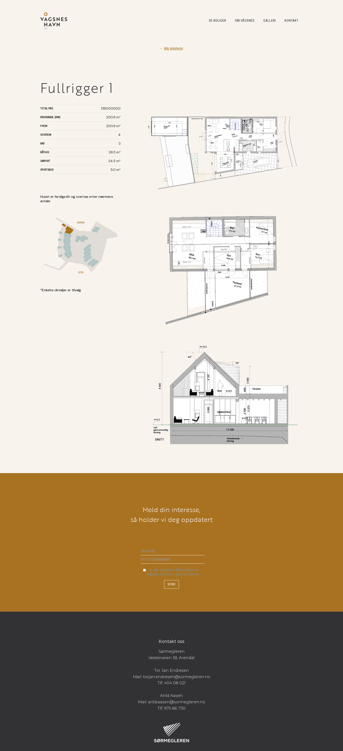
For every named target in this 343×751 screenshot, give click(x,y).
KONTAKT (291, 21)
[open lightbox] (222, 281)
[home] (53, 20)
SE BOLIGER (217, 21)
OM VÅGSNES (245, 21)
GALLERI (269, 21)
